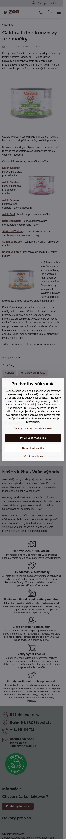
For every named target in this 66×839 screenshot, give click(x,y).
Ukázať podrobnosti (33, 456)
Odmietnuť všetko (33, 448)
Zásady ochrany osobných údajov (33, 428)
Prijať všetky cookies (33, 437)
